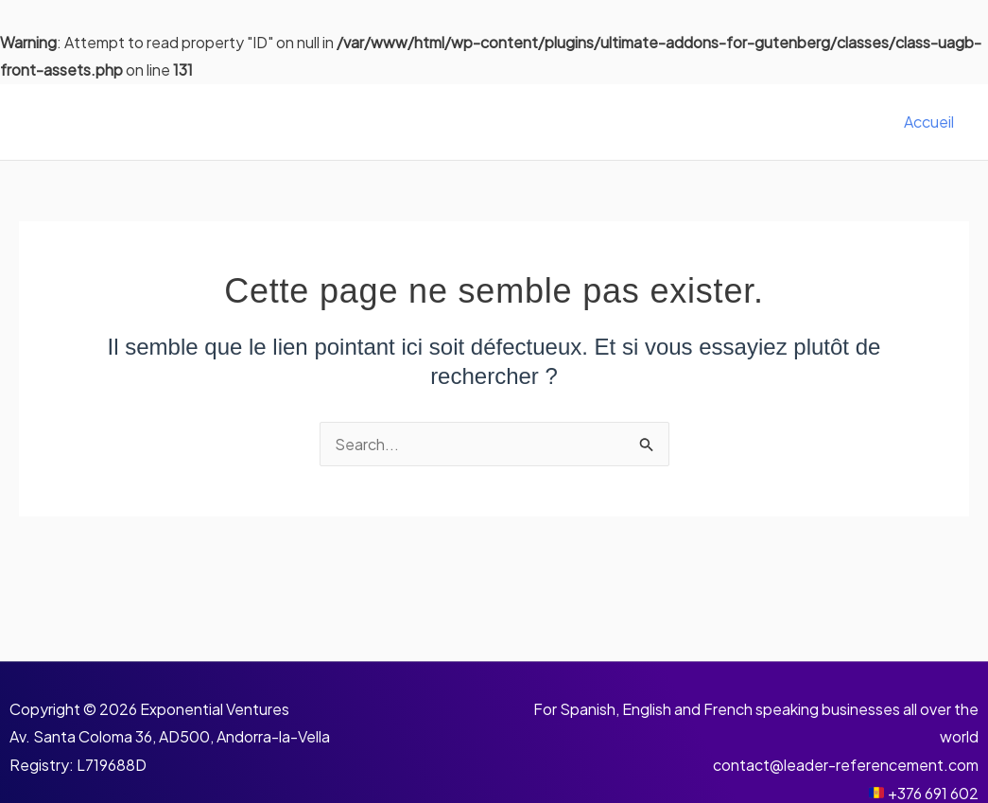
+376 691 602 (933, 793)
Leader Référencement (188, 121)
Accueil (929, 121)
